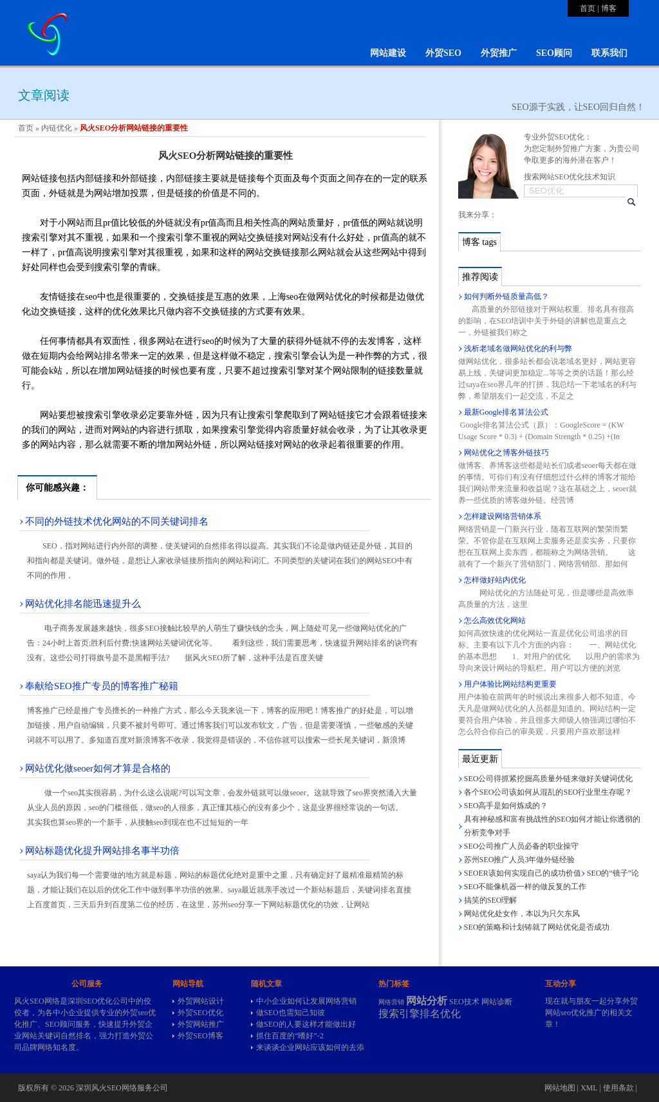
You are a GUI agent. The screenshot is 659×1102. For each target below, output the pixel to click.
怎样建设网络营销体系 (502, 516)
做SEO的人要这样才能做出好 (306, 1024)
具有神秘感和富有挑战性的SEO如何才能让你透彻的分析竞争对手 (552, 826)
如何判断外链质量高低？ (506, 296)
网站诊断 (496, 1001)
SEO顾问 (554, 53)
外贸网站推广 (201, 1024)
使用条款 (618, 1087)
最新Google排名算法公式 (506, 412)
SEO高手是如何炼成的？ (506, 805)
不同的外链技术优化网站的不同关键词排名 (117, 521)
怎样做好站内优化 (495, 579)
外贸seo (135, 1012)
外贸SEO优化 (200, 1012)
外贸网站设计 (201, 1001)
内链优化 (56, 127)
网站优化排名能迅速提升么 (83, 604)
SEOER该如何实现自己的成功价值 (522, 873)
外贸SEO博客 (200, 1035)
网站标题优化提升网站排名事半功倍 (102, 850)
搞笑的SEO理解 (490, 900)
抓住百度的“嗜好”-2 (290, 1035)
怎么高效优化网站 (495, 620)
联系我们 (609, 53)
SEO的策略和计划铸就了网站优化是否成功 (537, 927)
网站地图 (559, 1087)
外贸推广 (499, 53)
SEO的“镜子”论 (613, 873)
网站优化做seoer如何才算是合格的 (98, 768)
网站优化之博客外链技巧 (506, 452)
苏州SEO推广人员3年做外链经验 (519, 859)
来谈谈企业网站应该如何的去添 (310, 1047)
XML (588, 1087)
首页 (587, 8)
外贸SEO (443, 53)
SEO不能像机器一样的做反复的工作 (525, 886)
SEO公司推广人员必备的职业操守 (521, 846)
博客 (609, 8)
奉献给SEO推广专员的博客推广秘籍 (101, 686)
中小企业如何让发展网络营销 (306, 1001)
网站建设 (388, 53)
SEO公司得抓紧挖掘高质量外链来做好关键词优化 (548, 778)
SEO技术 (464, 1001)
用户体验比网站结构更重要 (510, 684)
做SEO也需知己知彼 (290, 1012)
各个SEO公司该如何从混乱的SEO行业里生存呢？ (548, 792)
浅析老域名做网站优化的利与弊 (518, 348)
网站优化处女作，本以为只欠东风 (522, 913)
